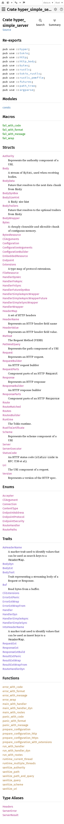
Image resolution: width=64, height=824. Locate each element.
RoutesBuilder (11, 415)
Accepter (8, 495)
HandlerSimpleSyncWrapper (20, 302)
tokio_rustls (30, 73)
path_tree (27, 85)
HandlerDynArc (12, 277)
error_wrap (9, 699)
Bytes (6, 222)
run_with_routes (13, 754)
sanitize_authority (14, 767)
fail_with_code (12, 125)
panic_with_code (13, 716)
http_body (27, 61)
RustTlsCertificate (13, 427)
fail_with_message (14, 134)
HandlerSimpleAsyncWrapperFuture (25, 298)
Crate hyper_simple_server (31, 9)
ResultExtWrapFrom (15, 664)
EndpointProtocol (13, 517)
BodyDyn (8, 564)
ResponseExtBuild (14, 652)
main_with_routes (14, 712)
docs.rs (46, 2)
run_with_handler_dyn (16, 750)
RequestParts (11, 369)
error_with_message (15, 695)
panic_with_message (15, 725)
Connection (10, 504)
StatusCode (10, 453)
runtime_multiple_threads (19, 763)
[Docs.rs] (3, 2)
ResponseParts (12, 394)
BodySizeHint (11, 197)
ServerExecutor (12, 448)
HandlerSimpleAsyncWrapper (21, 294)
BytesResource (12, 234)
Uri (4, 465)
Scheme (7, 432)
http (23, 57)
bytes (24, 65)
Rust (57, 2)
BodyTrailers (10, 205)
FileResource (11, 272)
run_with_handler (13, 746)
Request (8, 352)
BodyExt (8, 568)
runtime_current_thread (18, 759)
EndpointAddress (13, 512)
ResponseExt (10, 647)
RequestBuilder (12, 361)
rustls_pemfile (32, 77)
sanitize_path (11, 771)
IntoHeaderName (13, 627)
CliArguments (11, 239)
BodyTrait (9, 572)
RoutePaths (10, 529)
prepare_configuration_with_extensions (27, 742)
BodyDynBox (10, 193)
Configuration (11, 243)
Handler (8, 610)
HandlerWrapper (13, 306)
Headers (8, 806)
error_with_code (13, 687)
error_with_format (14, 691)
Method (7, 336)
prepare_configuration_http (20, 733)
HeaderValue (11, 327)
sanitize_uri (10, 788)
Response (9, 377)
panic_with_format (14, 721)
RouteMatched (12, 406)
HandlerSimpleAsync (16, 618)
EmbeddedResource (15, 256)
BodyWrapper (11, 218)
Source (7, 29)
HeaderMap (10, 311)
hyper (24, 49)
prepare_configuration (16, 729)
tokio (24, 53)
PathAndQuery (11, 344)
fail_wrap (8, 138)
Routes (7, 411)
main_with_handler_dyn (17, 708)
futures (26, 81)
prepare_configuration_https (20, 737)
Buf (5, 584)
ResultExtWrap (12, 660)
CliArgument (10, 500)
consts (6, 107)
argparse (26, 89)
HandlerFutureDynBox (16, 289)
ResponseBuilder (13, 385)
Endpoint (8, 260)
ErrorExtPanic (11, 597)
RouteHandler (11, 525)
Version (7, 473)
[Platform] (18, 2)
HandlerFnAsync (13, 281)
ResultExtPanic (12, 656)
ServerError (10, 810)
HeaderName (11, 319)
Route (6, 402)
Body (6, 168)
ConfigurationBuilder (15, 251)
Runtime (8, 419)
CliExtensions (11, 593)
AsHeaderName (12, 547)
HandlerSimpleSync (15, 622)
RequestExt (10, 643)
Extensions (9, 264)
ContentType (10, 508)
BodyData (9, 180)
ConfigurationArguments (17, 247)
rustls (25, 69)
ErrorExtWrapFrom (14, 605)
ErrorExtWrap (11, 601)
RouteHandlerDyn (14, 669)
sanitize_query (12, 780)
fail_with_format (13, 129)
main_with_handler (15, 704)
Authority (8, 156)
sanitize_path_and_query (18, 776)
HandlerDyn (10, 614)
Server (7, 444)
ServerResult (10, 815)
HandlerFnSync (12, 285)
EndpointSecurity (13, 521)
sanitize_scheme (13, 784)
